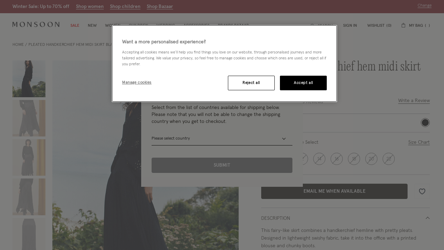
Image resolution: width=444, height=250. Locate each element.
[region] (224, 63)
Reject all (251, 83)
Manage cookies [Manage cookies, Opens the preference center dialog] (137, 82)
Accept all (303, 83)
